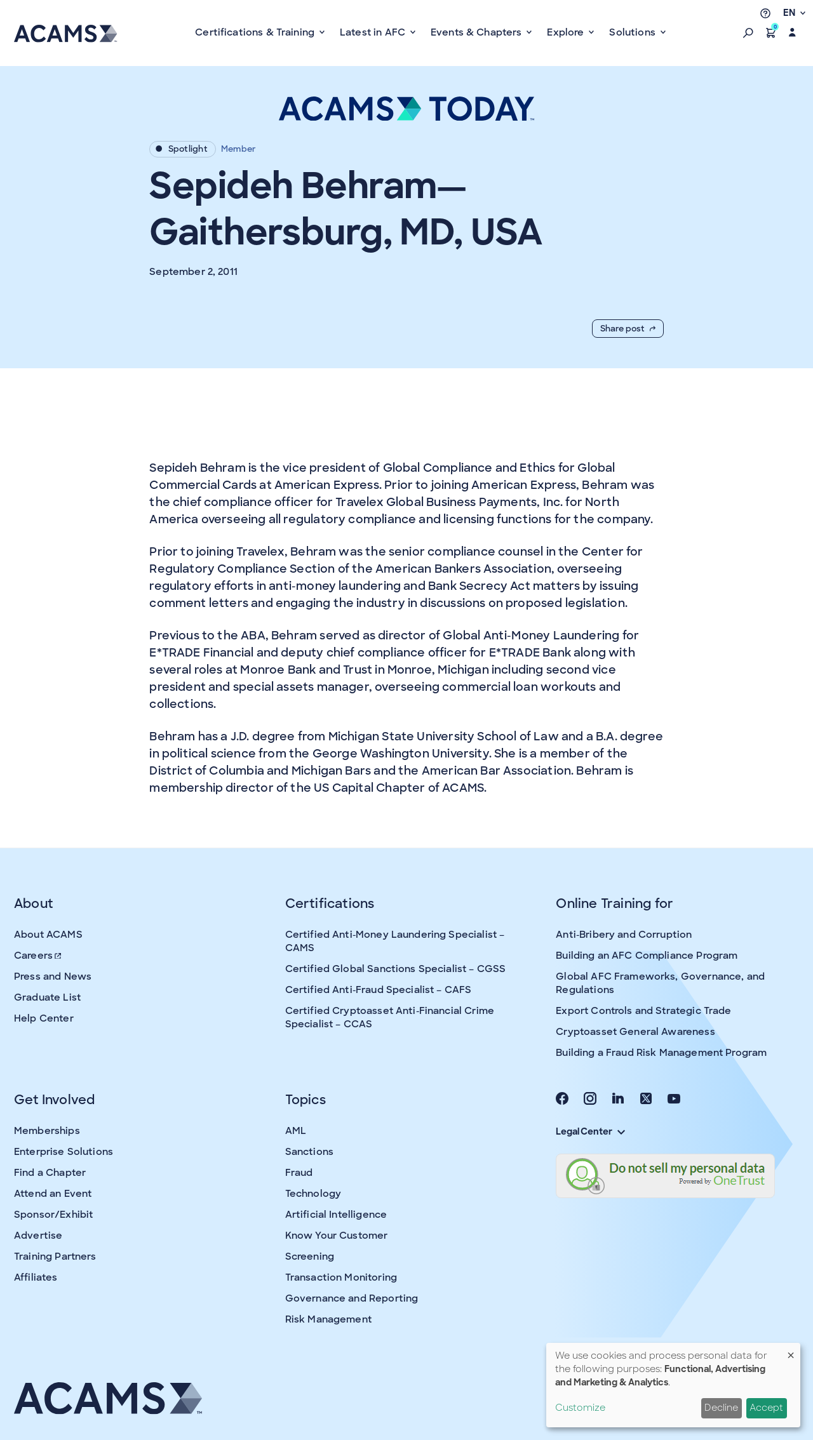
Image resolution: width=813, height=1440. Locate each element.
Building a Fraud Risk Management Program (661, 1052)
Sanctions (309, 1151)
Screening (309, 1256)
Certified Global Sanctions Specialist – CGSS (395, 969)
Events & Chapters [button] (478, 32)
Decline (721, 1407)
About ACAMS (48, 934)
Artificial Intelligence (336, 1214)
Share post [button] (627, 328)
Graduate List (47, 997)
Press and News (52, 976)
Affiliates (36, 1277)
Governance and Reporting (352, 1298)
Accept (766, 1407)
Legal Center (590, 1131)
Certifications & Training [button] (256, 32)
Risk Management (328, 1319)
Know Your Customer (336, 1235)
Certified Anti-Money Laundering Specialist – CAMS (395, 941)
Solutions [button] (633, 32)
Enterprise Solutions (63, 1151)
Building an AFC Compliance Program (646, 955)
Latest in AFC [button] (374, 32)
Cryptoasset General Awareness (635, 1031)
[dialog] (673, 1385)
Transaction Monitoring (341, 1277)
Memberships (47, 1130)
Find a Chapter (50, 1172)
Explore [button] (566, 32)
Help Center (44, 1018)
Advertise (38, 1235)
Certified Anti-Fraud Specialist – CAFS (378, 989)
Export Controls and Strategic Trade (643, 1010)
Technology (313, 1193)
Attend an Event (52, 1193)
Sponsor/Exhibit (53, 1214)
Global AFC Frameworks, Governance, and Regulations (660, 983)
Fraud (299, 1172)
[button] (748, 32)
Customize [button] (580, 1407)
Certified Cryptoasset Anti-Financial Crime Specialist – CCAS (389, 1017)
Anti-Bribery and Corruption (624, 934)
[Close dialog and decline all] (790, 1351)
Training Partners (55, 1256)
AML (295, 1130)
